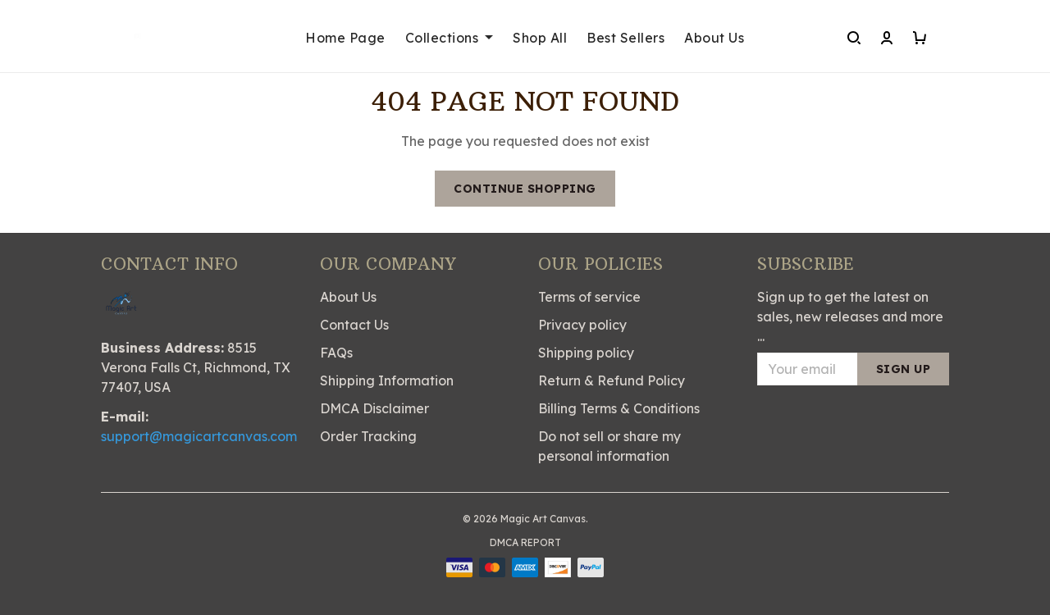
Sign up (903, 369)
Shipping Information (387, 380)
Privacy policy (582, 325)
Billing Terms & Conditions (619, 408)
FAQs (336, 352)
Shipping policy (586, 352)
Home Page (345, 38)
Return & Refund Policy (611, 380)
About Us (714, 38)
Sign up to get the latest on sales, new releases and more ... (850, 316)
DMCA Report (525, 542)
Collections (449, 38)
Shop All (540, 38)
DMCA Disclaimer (374, 408)
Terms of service (589, 297)
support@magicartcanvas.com (199, 436)
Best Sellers (625, 38)
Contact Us (354, 325)
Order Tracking (368, 436)
